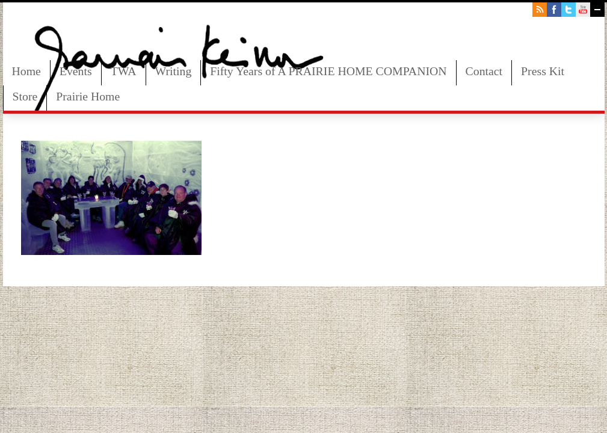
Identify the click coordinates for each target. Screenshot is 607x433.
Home (26, 71)
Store (25, 96)
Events (76, 71)
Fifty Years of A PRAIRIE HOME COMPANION (328, 71)
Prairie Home (88, 96)
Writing (173, 71)
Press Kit (542, 71)
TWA (124, 71)
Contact (484, 71)
